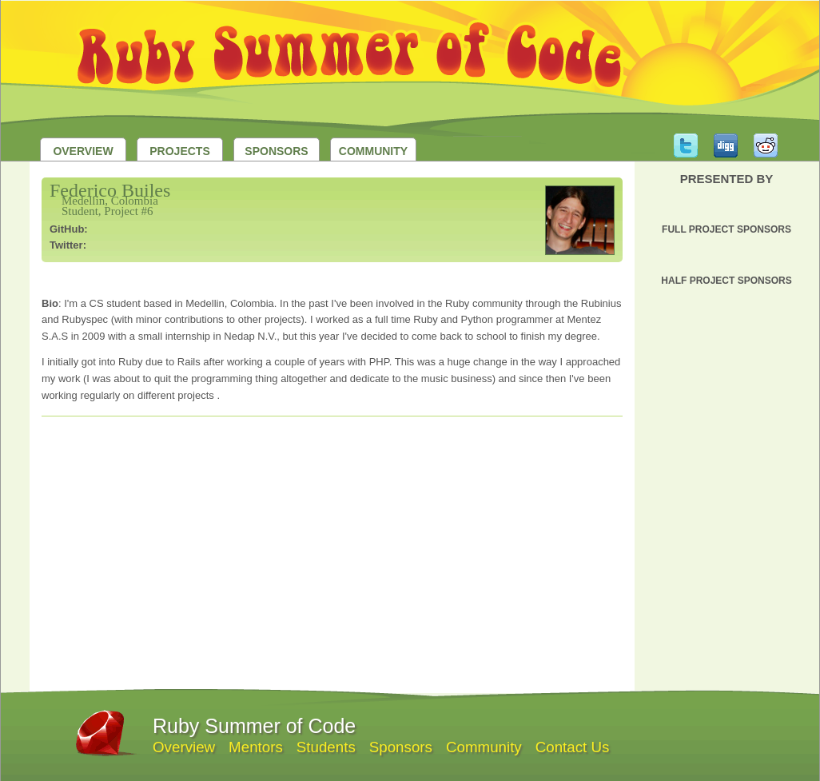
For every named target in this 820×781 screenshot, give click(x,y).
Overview (83, 151)
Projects (179, 151)
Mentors (256, 747)
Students (326, 747)
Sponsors (276, 151)
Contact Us (572, 747)
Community (373, 151)
